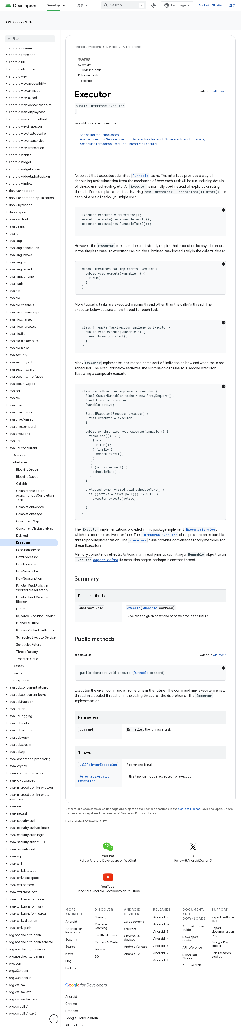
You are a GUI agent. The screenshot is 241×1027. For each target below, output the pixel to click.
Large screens (134, 922)
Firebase (71, 1011)
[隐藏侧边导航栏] (53, 1018)
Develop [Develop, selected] (53, 5)
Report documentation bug (223, 931)
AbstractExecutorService (98, 139)
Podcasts (71, 968)
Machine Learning (101, 926)
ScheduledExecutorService (184, 139)
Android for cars (135, 947)
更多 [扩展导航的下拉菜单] (80, 5)
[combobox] (123, 5)
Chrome (71, 1004)
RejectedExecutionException (95, 778)
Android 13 (160, 946)
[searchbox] (30, 38)
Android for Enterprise (73, 930)
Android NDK (191, 965)
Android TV (132, 954)
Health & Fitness (106, 935)
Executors (138, 540)
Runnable (140, 176)
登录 (232, 5)
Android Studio (210, 5)
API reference (18, 22)
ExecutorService (131, 139)
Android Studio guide (193, 928)
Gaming (101, 917)
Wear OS (130, 929)
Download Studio (189, 956)
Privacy (100, 949)
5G (97, 956)
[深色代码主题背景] (223, 210)
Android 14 (161, 939)
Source (70, 947)
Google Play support (220, 944)
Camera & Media (107, 942)
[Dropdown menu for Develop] (66, 5)
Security (71, 939)
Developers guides (190, 938)
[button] (29, 47)
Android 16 (161, 924)
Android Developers (88, 47)
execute (133, 608)
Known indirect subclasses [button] (153, 139)
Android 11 (160, 960)
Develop (111, 47)
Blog (68, 961)
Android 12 (161, 953)
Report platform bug (223, 919)
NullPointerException (98, 765)
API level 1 (219, 91)
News (69, 954)
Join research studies (221, 954)
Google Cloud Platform (82, 1018)
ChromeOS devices (132, 937)
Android (71, 922)
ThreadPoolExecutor (142, 144)
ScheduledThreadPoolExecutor (103, 144)
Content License (189, 809)
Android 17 (161, 917)
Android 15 (161, 931)
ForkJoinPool (153, 139)
